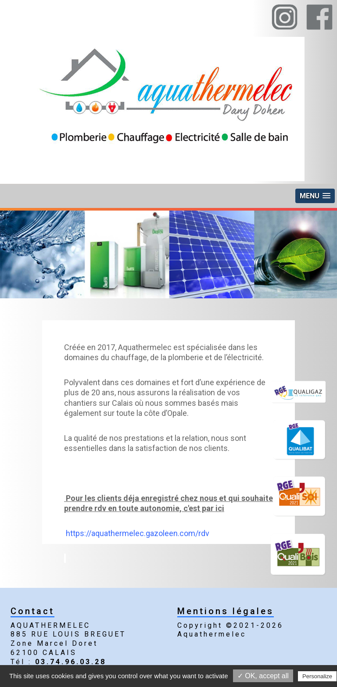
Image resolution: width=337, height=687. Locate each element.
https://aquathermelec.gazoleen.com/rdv (137, 533)
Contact (32, 611)
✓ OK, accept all (263, 676)
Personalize (317, 676)
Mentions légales (225, 611)
